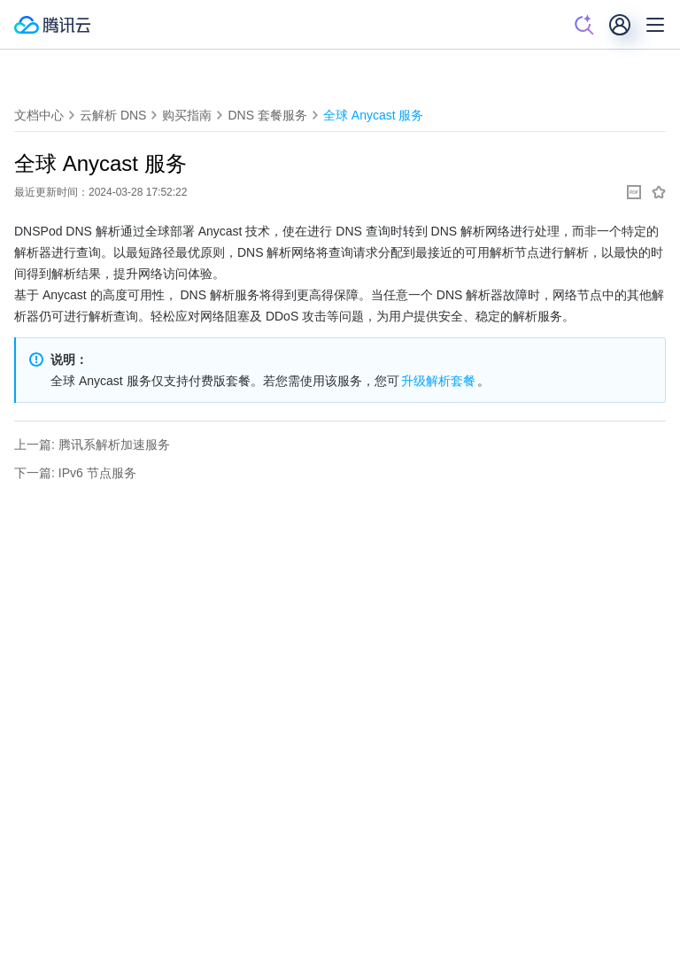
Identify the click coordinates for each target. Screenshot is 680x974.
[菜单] (655, 24)
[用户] (619, 24)
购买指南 (187, 115)
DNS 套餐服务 (267, 115)
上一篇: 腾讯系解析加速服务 (92, 444)
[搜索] (584, 24)
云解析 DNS (113, 115)
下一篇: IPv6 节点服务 (75, 473)
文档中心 (39, 115)
